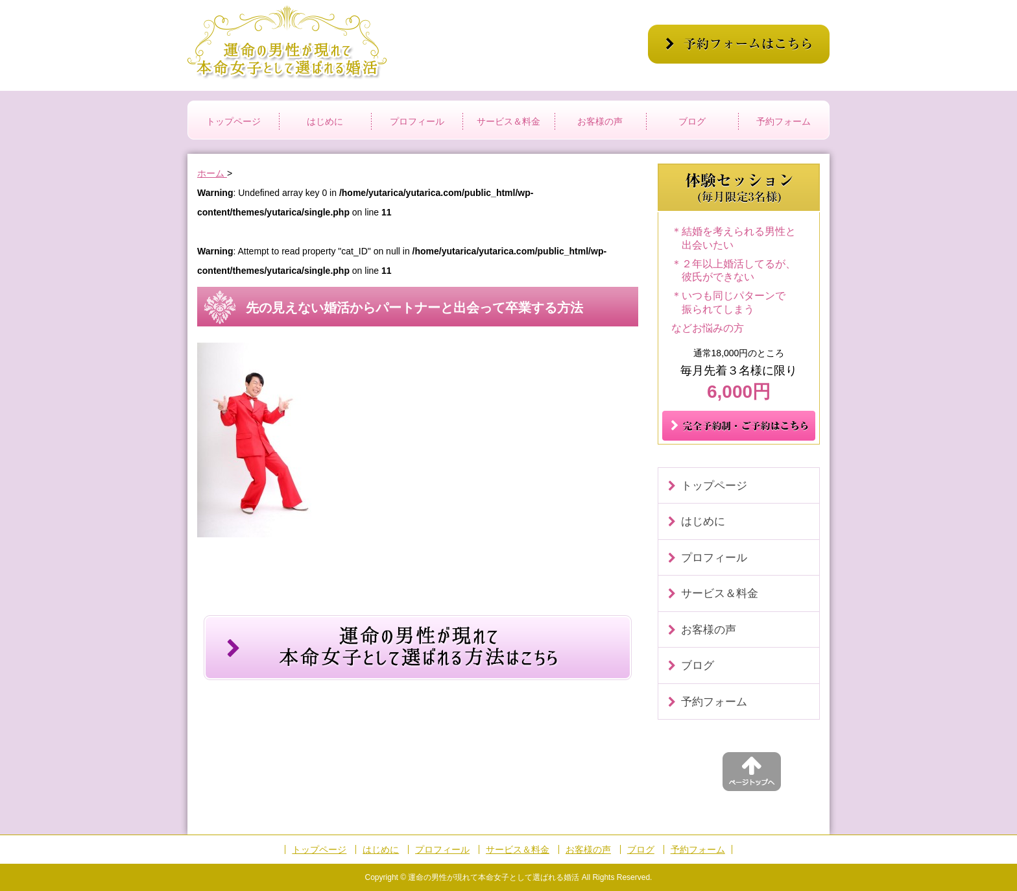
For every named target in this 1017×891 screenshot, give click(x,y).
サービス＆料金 (508, 121)
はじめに (325, 121)
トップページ (233, 121)
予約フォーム (783, 121)
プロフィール (417, 121)
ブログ (692, 121)
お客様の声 (600, 121)
